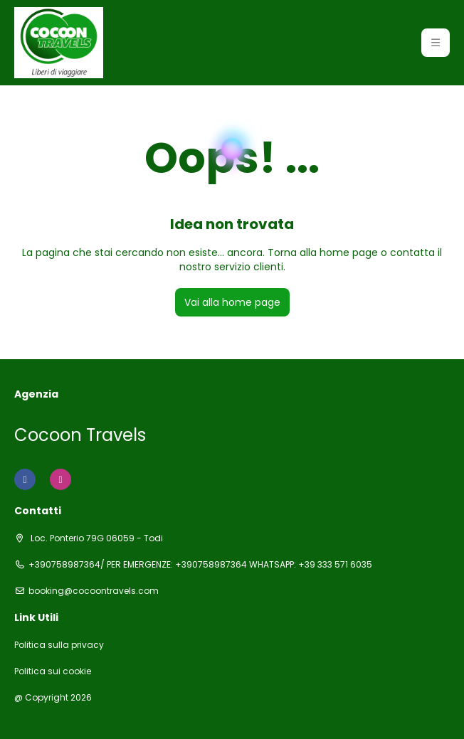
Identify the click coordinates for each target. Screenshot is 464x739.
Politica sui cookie (52, 671)
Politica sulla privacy (59, 645)
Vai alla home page (232, 302)
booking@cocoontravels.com (93, 591)
